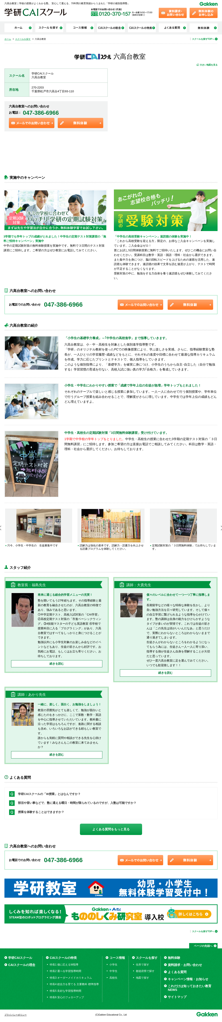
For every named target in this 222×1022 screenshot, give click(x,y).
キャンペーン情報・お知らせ (188, 979)
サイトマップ (177, 997)
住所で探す (142, 964)
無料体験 (174, 958)
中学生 (113, 971)
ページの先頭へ (203, 946)
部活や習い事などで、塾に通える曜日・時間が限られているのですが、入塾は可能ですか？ (77, 803)
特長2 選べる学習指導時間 (65, 971)
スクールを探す (147, 958)
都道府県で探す (145, 971)
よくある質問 (177, 972)
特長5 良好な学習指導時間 (65, 990)
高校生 (113, 977)
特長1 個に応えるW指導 (64, 964)
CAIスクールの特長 (63, 958)
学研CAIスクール (20, 958)
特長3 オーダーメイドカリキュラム (71, 977)
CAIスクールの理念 (21, 965)
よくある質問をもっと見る (111, 829)
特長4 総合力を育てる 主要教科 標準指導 (74, 984)
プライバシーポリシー (15, 1015)
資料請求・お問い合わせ (185, 965)
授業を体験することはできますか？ (41, 812)
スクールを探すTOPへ (203, 39)
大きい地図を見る (209, 65)
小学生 (113, 964)
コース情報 (117, 958)
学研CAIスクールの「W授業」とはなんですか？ (49, 794)
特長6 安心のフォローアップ (67, 997)
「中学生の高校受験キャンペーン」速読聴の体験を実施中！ (154, 236)
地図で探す (142, 977)
